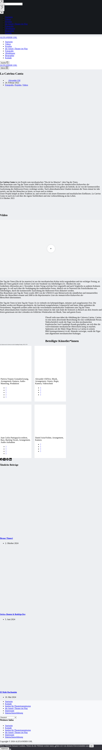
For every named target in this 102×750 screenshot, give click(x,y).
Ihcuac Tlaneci (6, 538)
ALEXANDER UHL (8, 37)
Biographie (9, 55)
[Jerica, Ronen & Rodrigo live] (49, 609)
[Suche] (4, 62)
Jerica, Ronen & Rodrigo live (12, 614)
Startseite (9, 42)
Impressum (9, 711)
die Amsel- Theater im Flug (16, 49)
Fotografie (9, 51)
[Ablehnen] (10, 749)
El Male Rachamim (8, 692)
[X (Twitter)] (4, 460)
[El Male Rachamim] (49, 687)
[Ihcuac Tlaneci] (49, 533)
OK (91, 746)
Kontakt (8, 58)
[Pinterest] (7, 460)
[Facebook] (1, 460)
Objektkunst (10, 53)
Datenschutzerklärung (14, 713)
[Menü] (4, 67)
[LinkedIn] (10, 460)
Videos (8, 44)
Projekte (8, 46)
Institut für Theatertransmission (18, 706)
